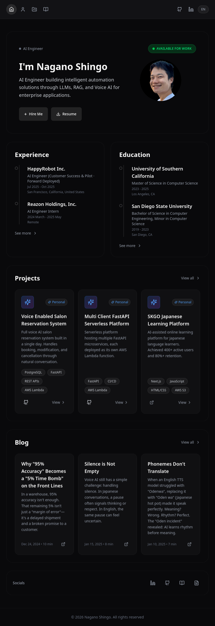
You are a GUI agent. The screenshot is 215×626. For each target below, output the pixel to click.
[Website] (152, 406)
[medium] (182, 586)
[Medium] (63, 548)
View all (190, 278)
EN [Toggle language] (203, 9)
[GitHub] (179, 9)
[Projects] (34, 9)
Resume (66, 114)
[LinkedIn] (191, 9)
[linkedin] (153, 586)
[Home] (11, 9)
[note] (197, 586)
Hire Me (33, 114)
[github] (167, 586)
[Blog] (46, 9)
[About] (23, 9)
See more (26, 233)
